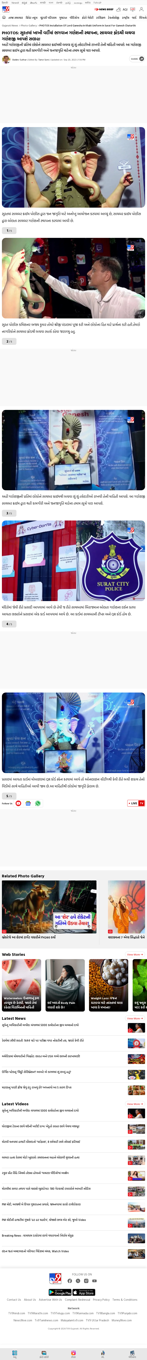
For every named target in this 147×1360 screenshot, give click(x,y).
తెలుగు (33, 2)
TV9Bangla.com (105, 1313)
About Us (30, 1299)
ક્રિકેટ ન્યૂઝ (32, 18)
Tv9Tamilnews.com (46, 1320)
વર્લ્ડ (134, 18)
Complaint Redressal (77, 1299)
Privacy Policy (101, 1299)
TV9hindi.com (16, 1313)
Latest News (14, 1018)
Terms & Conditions (124, 1299)
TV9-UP (97, 2)
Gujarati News (10, 25)
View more (135, 954)
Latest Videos (15, 1104)
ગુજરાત (63, 18)
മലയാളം (78, 2)
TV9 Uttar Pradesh (97, 1320)
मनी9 (87, 2)
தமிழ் (68, 2)
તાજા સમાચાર (15, 18)
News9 (15, 2)
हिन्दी (5, 2)
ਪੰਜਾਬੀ (59, 2)
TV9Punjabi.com (127, 1313)
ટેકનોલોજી (113, 18)
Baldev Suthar (19, 59)
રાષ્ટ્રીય (125, 18)
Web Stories (13, 954)
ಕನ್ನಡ (24, 2)
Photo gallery (29, 25)
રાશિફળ (100, 18)
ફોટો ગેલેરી (87, 18)
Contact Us (14, 1299)
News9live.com (23, 1320)
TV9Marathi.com (38, 1313)
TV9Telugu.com (60, 1313)
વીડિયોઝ (74, 18)
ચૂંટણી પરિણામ (48, 18)
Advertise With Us (50, 1299)
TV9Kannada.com (83, 1313)
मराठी (43, 2)
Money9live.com (122, 1320)
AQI (125, 9)
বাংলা (51, 2)
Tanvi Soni (43, 59)
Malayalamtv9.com (72, 1320)
